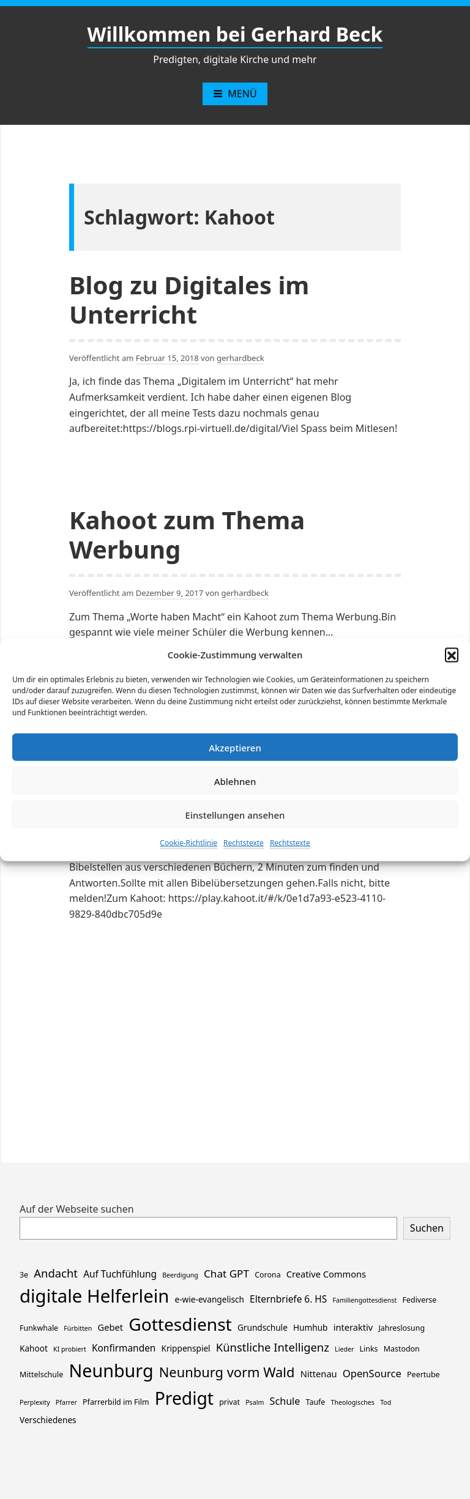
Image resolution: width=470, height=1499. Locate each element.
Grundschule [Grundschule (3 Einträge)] (262, 1327)
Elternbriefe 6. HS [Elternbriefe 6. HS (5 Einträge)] (288, 1299)
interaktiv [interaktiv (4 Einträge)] (353, 1327)
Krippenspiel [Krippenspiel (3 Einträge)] (186, 1348)
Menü (234, 93)
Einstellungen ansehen (235, 814)
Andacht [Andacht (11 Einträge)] (56, 1273)
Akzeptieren (235, 747)
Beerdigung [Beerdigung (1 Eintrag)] (180, 1275)
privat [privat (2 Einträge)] (229, 1402)
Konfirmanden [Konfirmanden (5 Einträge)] (123, 1348)
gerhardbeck (240, 357)
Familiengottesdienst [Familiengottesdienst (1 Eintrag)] (364, 1300)
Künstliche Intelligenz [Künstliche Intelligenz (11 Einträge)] (272, 1347)
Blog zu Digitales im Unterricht (189, 299)
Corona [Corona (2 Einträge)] (267, 1275)
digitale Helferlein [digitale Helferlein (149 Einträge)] (94, 1296)
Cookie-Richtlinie (188, 843)
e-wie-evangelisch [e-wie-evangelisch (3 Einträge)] (209, 1299)
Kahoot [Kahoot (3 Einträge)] (34, 1348)
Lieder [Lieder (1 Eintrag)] (344, 1349)
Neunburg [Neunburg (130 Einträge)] (111, 1370)
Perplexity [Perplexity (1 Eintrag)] (35, 1402)
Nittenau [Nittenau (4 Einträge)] (318, 1373)
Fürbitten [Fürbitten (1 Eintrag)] (78, 1328)
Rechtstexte (243, 843)
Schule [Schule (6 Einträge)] (285, 1401)
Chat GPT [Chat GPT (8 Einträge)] (226, 1274)
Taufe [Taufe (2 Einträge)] (316, 1402)
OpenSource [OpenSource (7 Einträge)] (372, 1373)
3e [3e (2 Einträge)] (24, 1275)
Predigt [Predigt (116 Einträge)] (184, 1398)
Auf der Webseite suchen (77, 1209)
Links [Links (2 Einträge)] (369, 1349)
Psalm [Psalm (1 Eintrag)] (254, 1402)
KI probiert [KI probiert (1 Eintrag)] (69, 1349)
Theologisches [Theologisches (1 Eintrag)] (353, 1402)
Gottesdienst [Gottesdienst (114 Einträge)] (180, 1324)
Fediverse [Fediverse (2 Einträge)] (420, 1300)
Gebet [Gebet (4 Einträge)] (110, 1327)
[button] (452, 655)
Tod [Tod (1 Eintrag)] (385, 1402)
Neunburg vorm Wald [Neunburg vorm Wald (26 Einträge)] (227, 1372)
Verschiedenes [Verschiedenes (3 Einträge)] (48, 1420)
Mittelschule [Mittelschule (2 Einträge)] (41, 1374)
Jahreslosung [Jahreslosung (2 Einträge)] (401, 1328)
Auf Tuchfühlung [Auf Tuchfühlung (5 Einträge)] (120, 1274)
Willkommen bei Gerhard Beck (235, 34)
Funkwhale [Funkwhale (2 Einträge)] (39, 1328)
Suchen (427, 1228)
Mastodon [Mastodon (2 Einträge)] (402, 1349)
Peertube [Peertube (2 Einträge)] (423, 1374)
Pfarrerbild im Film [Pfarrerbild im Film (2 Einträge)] (116, 1402)
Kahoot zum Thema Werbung (187, 534)
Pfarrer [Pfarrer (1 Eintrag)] (66, 1402)
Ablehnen (235, 781)
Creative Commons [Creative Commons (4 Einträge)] (326, 1274)
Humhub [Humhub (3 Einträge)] (310, 1327)
